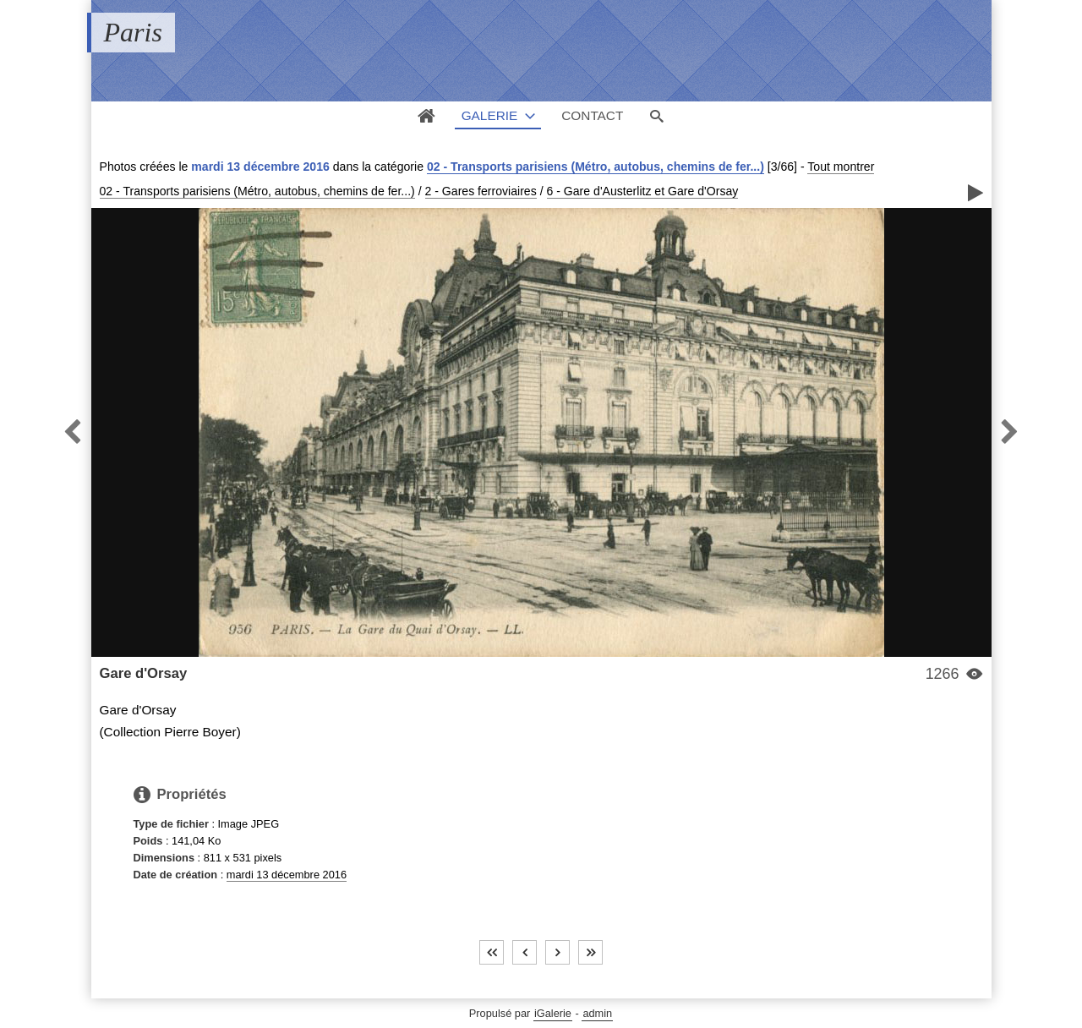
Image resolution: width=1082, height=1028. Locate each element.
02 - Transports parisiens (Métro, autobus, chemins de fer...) (595, 166)
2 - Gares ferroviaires (481, 191)
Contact (592, 115)
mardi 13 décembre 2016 (287, 874)
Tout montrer (840, 166)
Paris (133, 32)
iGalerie (552, 1013)
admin (597, 1013)
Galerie (490, 115)
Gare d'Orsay (144, 673)
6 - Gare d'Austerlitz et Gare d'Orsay (643, 191)
